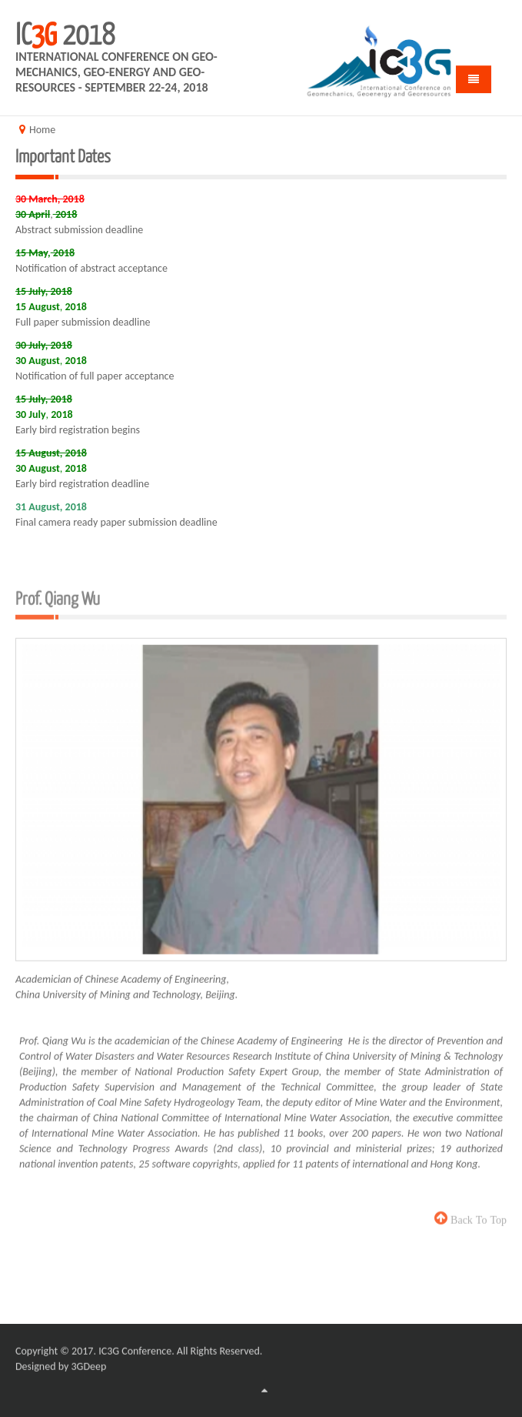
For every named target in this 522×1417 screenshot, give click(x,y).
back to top (477, 1213)
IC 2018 (65, 32)
